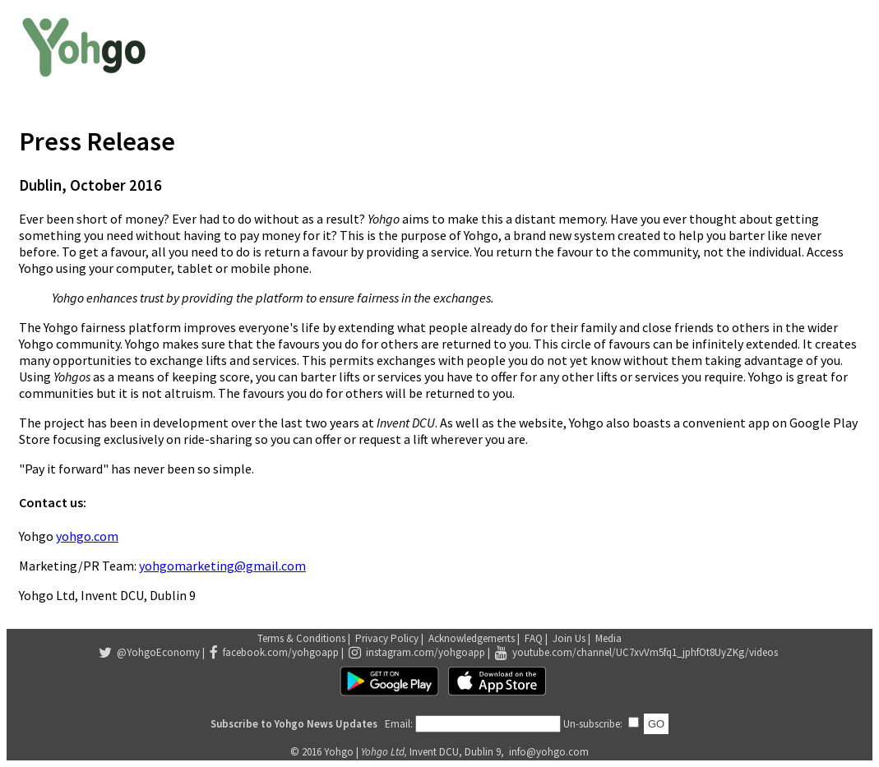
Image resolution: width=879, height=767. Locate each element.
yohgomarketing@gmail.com (222, 565)
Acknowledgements (471, 638)
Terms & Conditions (301, 638)
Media (608, 638)
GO (656, 724)
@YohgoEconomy (158, 652)
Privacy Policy (387, 638)
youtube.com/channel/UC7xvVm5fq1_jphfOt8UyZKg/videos (645, 652)
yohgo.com (87, 536)
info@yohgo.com (549, 752)
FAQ (534, 638)
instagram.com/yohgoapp (425, 652)
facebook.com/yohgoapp (281, 652)
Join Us (569, 638)
